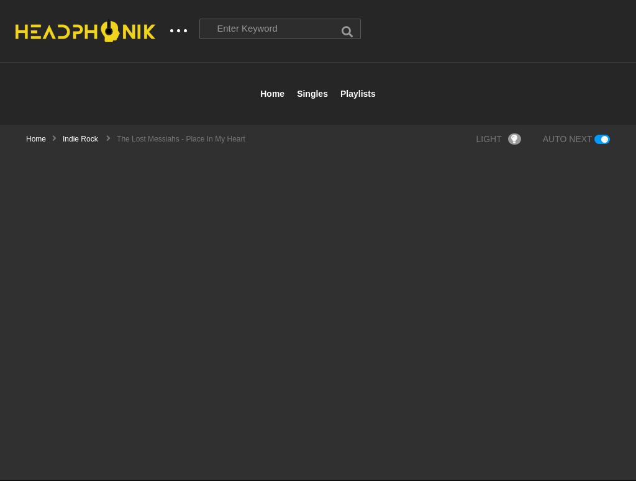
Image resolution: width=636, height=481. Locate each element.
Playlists (358, 94)
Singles (312, 94)
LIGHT (498, 139)
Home (272, 94)
